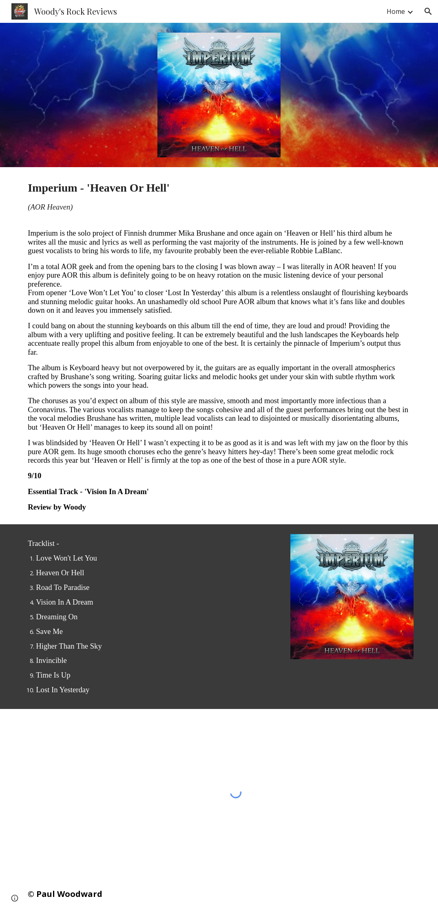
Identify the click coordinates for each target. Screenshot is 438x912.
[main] (219, 346)
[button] (428, 11)
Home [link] (396, 11)
